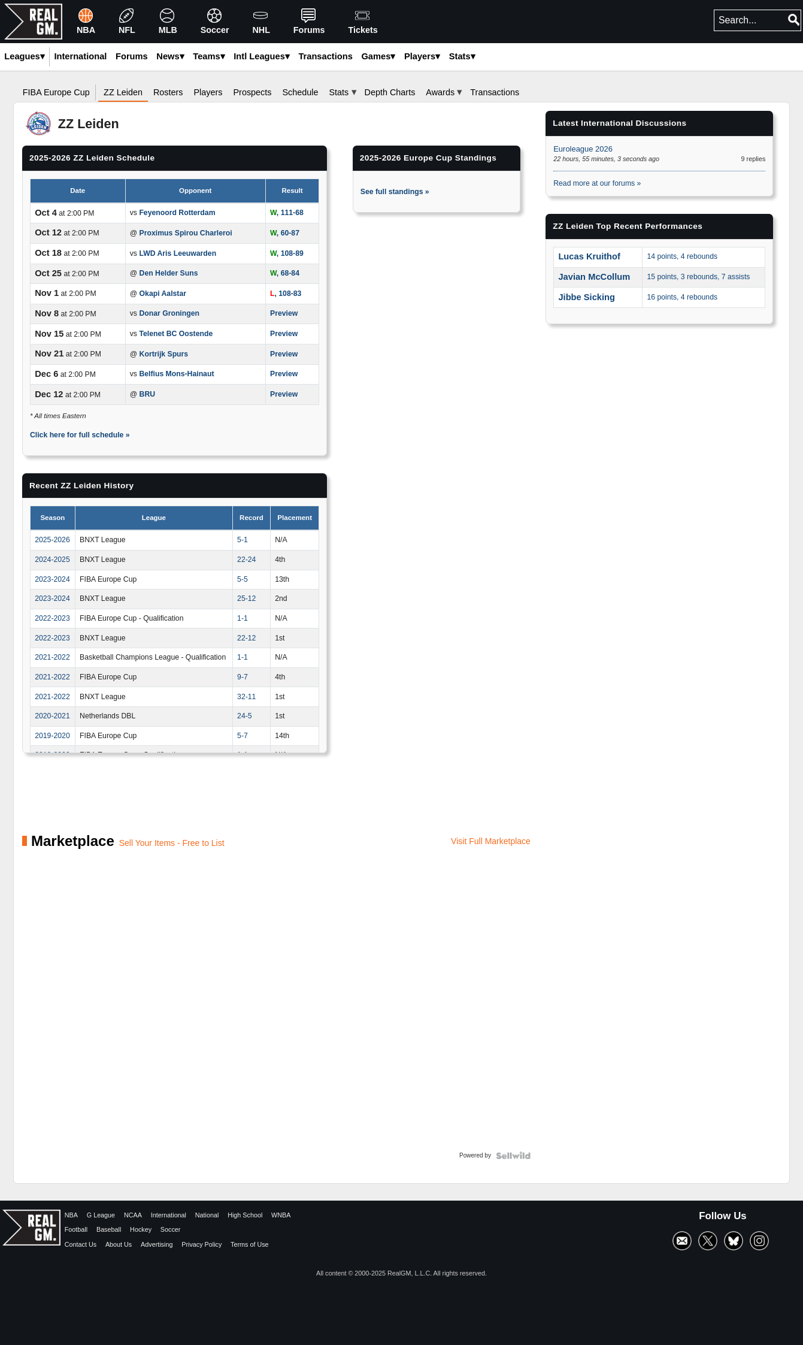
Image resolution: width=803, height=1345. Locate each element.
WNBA (280, 1215)
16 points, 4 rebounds (682, 297)
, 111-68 (287, 212)
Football (76, 1229)
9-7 (242, 677)
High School (245, 1215)
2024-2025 (52, 559)
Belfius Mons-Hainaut (176, 374)
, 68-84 (284, 273)
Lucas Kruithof (589, 256)
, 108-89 (287, 253)
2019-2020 (52, 736)
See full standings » (394, 192)
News (170, 56)
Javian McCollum (594, 277)
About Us (118, 1244)
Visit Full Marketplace (491, 841)
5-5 (242, 579)
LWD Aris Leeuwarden (177, 253)
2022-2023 (52, 618)
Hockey (140, 1229)
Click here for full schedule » (80, 435)
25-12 (246, 598)
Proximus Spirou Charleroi (186, 233)
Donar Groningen (169, 313)
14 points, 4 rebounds (682, 256)
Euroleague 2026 (583, 148)
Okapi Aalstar (163, 293)
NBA (71, 1215)
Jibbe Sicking (586, 297)
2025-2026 (52, 540)
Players (422, 56)
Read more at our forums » (597, 183)
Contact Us (80, 1244)
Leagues (24, 56)
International (168, 1215)
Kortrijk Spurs (164, 354)
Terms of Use (250, 1244)
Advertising (156, 1244)
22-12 (246, 638)
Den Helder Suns (169, 273)
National (207, 1215)
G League (101, 1215)
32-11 (246, 697)
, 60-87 (284, 233)
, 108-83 (285, 293)
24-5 (244, 716)
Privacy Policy (201, 1244)
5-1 (242, 540)
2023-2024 (52, 579)
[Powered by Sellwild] (513, 1155)
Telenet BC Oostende (176, 334)
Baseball (108, 1229)
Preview (284, 313)
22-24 (246, 559)
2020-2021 (52, 716)
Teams (209, 56)
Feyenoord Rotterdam (177, 212)
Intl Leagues (262, 56)
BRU (148, 394)
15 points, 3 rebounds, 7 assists (698, 277)
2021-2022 (52, 657)
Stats (462, 56)
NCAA (133, 1215)
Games (378, 56)
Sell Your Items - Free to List (172, 843)
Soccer (170, 1229)
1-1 (242, 618)
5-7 (242, 736)
